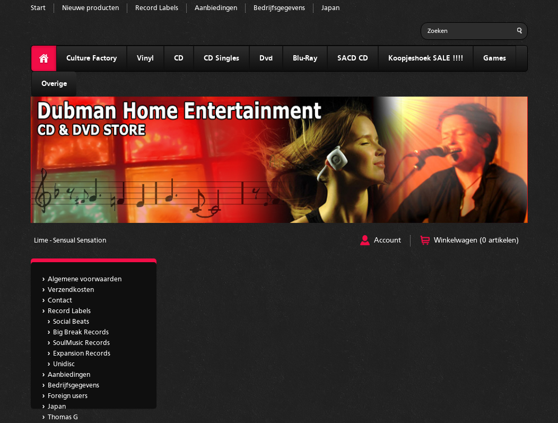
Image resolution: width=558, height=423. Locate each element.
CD (179, 58)
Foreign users (68, 396)
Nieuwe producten (90, 8)
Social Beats (71, 321)
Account (387, 240)
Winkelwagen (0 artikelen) (476, 240)
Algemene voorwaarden (84, 279)
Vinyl (145, 58)
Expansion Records (81, 353)
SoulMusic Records (81, 343)
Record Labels (156, 8)
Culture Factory (91, 58)
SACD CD (352, 58)
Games (494, 58)
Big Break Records (81, 332)
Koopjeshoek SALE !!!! (425, 58)
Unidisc (64, 364)
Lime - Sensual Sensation (70, 240)
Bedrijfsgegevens (279, 8)
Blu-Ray (305, 58)
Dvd (266, 58)
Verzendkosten (71, 290)
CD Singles (221, 58)
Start (38, 8)
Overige (54, 84)
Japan (330, 8)
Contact (60, 300)
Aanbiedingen (216, 8)
